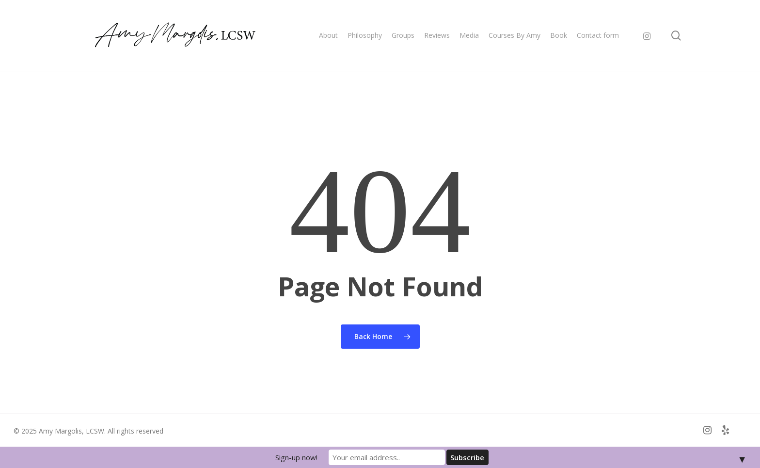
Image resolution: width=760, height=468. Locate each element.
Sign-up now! (296, 457)
